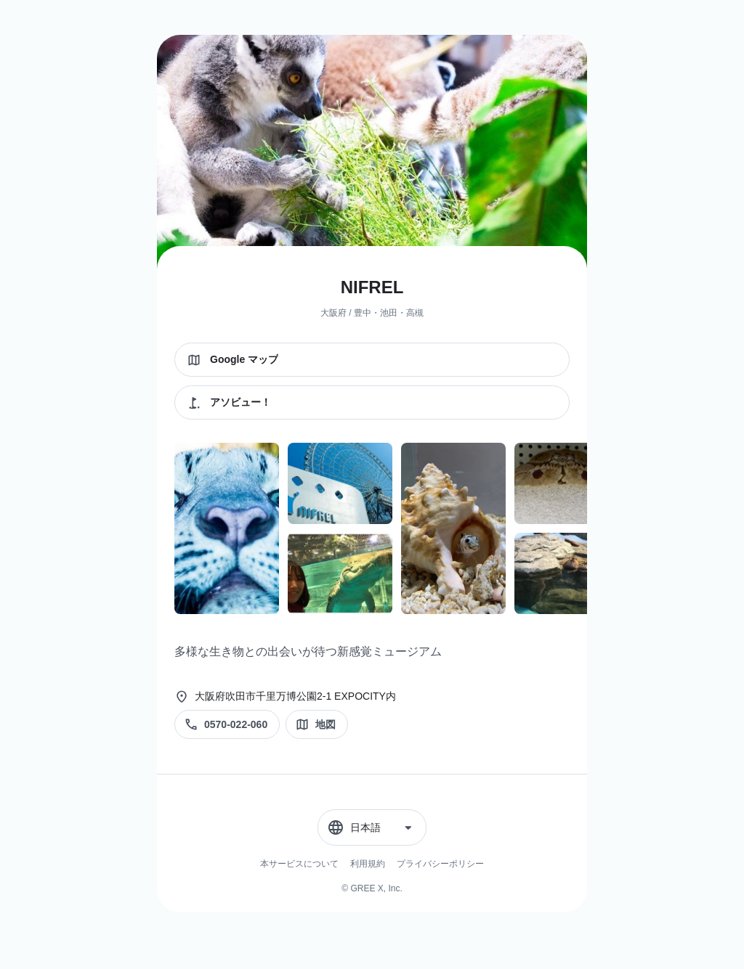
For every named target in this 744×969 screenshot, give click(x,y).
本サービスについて (299, 864)
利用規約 (367, 864)
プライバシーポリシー (440, 864)
